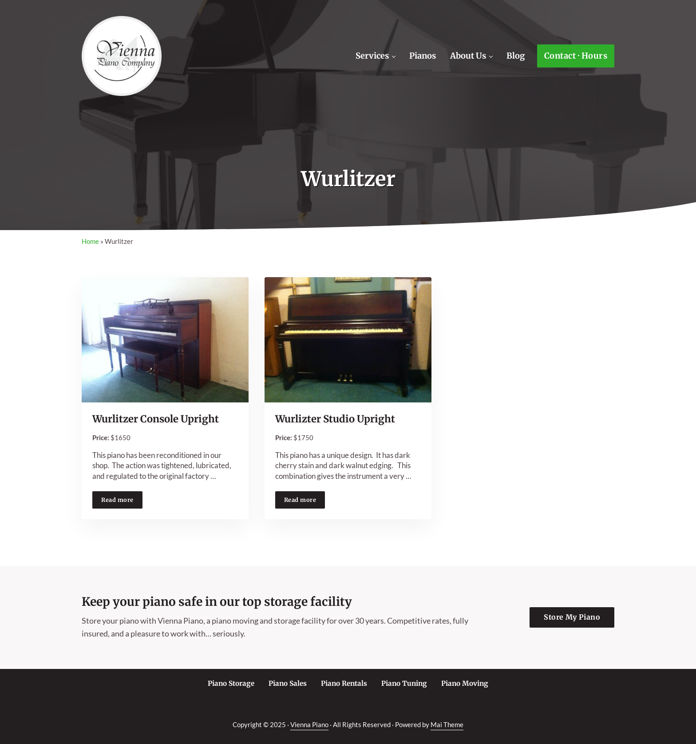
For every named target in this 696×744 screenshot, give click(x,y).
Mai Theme (447, 724)
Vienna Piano (309, 724)
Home (90, 241)
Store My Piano (572, 617)
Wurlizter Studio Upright (335, 419)
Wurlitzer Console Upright (155, 419)
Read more (121, 501)
